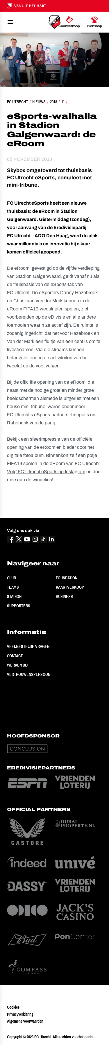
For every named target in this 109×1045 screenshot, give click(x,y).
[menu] (10, 22)
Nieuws (39, 101)
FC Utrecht (17, 101)
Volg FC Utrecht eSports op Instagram (46, 471)
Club (11, 577)
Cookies (13, 1007)
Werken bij (17, 665)
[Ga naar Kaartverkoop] (69, 22)
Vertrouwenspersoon (28, 674)
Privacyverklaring (20, 1014)
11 (63, 101)
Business (64, 596)
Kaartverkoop (70, 587)
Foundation (66, 577)
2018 (53, 101)
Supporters (18, 605)
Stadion (14, 596)
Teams (13, 587)
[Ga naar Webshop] (94, 22)
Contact (15, 655)
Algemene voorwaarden (25, 1021)
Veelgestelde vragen (28, 646)
